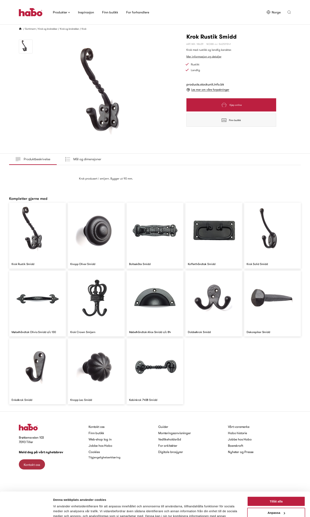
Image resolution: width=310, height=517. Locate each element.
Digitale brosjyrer (170, 452)
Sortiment (30, 28)
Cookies (94, 452)
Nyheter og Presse (240, 452)
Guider (163, 427)
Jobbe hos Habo (100, 445)
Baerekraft (235, 445)
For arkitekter (167, 445)
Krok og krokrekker (47, 28)
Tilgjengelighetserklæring (104, 457)
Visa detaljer (62, 509)
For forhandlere (137, 12)
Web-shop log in (100, 439)
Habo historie (237, 433)
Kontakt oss (32, 465)
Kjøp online (231, 104)
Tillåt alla (276, 478)
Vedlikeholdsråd (169, 439)
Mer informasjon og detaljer (203, 56)
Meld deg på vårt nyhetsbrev (41, 452)
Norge (273, 12)
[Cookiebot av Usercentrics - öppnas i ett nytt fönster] (26, 509)
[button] (289, 12)
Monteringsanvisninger (174, 433)
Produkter (61, 12)
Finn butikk (110, 12)
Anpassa (276, 489)
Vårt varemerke (238, 427)
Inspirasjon (86, 12)
